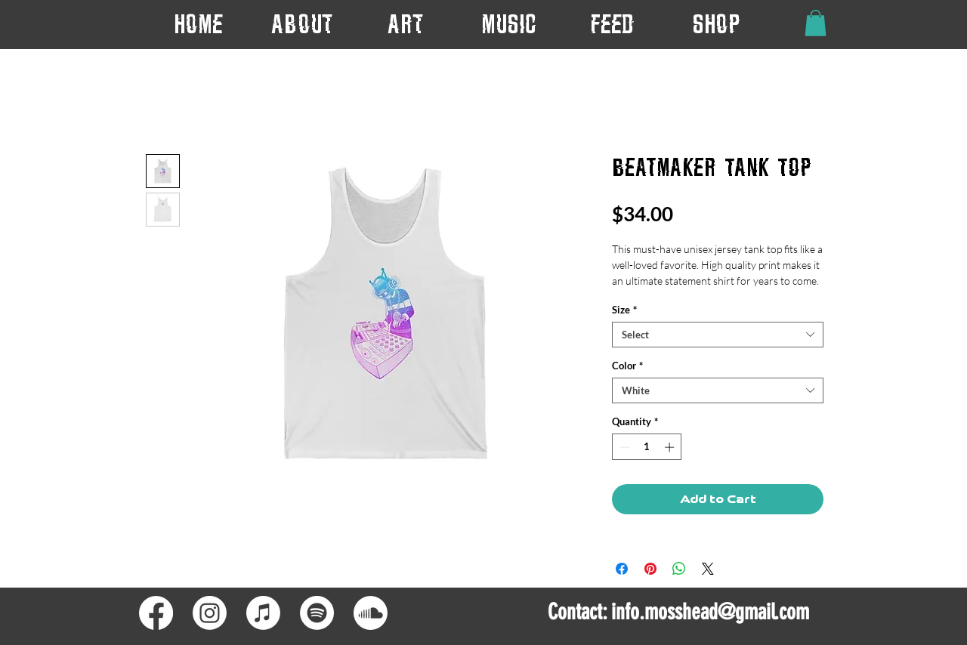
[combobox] (717, 334)
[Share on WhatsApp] (679, 569)
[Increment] (671, 447)
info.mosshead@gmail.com (710, 612)
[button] (405, 23)
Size (624, 310)
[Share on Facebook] (622, 569)
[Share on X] (708, 569)
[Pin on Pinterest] (650, 569)
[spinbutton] (647, 447)
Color (627, 366)
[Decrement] (623, 447)
